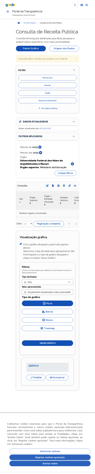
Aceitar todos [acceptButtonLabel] (50, 463)
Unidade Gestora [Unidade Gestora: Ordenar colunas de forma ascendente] (64, 198)
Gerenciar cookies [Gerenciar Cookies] (50, 451)
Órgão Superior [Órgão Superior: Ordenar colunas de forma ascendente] (34, 198)
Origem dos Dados (64, 48)
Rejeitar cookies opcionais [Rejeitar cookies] (50, 457)
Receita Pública (30, 23)
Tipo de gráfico (31, 297)
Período (47, 85)
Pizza (47, 303)
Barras (47, 311)
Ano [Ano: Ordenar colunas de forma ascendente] (21, 199)
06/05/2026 (45, 128)
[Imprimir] (58, 185)
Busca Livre (47, 78)
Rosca (47, 320)
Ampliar (36, 377)
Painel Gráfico (31, 48)
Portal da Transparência (27, 11)
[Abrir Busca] (86, 5)
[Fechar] (39, 147)
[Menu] (8, 11)
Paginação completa (48, 223)
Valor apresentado (31, 287)
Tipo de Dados (29, 277)
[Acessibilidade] (81, 5)
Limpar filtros (65, 173)
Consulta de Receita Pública (51, 23)
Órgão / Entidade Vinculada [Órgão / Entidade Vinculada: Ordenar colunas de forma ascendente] (48, 199)
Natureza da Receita (48, 101)
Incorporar (57, 377)
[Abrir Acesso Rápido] (75, 5)
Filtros (26, 266)
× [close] (76, 58)
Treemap (47, 328)
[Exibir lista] (69, 282)
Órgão (47, 93)
